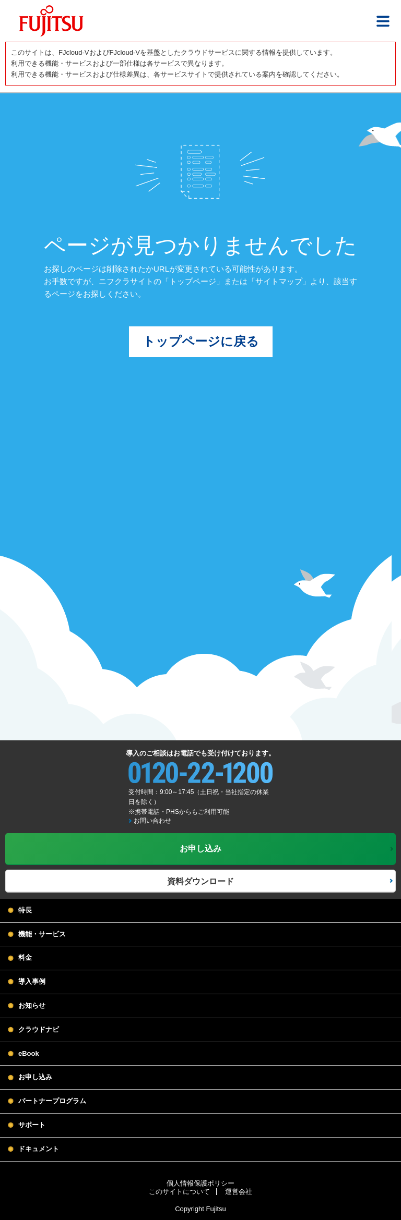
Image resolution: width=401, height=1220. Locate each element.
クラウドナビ (38, 1029)
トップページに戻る (201, 341)
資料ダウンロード (200, 881)
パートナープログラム (52, 1101)
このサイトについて (179, 1191)
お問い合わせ (152, 820)
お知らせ (31, 1005)
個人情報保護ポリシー (200, 1183)
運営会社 (238, 1191)
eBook (28, 1053)
